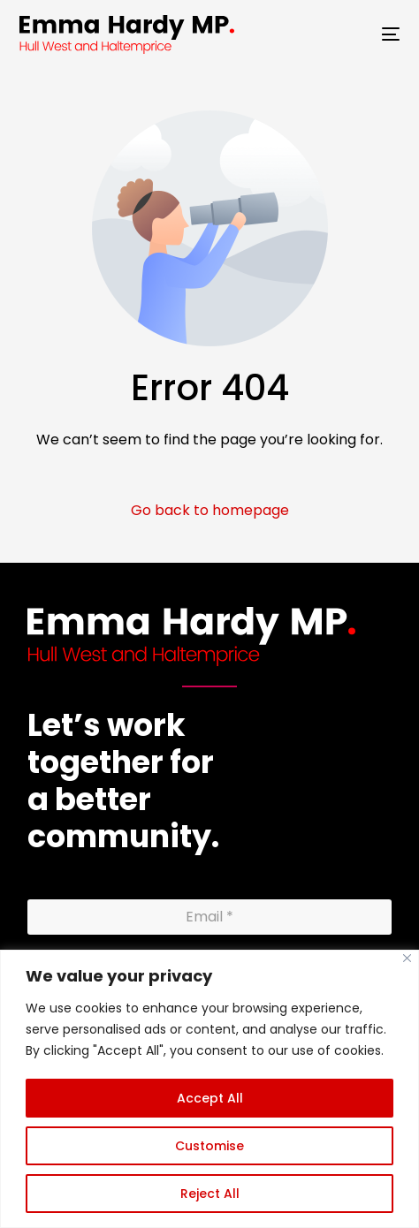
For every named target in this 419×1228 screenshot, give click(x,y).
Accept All (210, 1098)
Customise (209, 1146)
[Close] (407, 958)
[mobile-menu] (380, 34)
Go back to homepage (210, 510)
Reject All (210, 1193)
